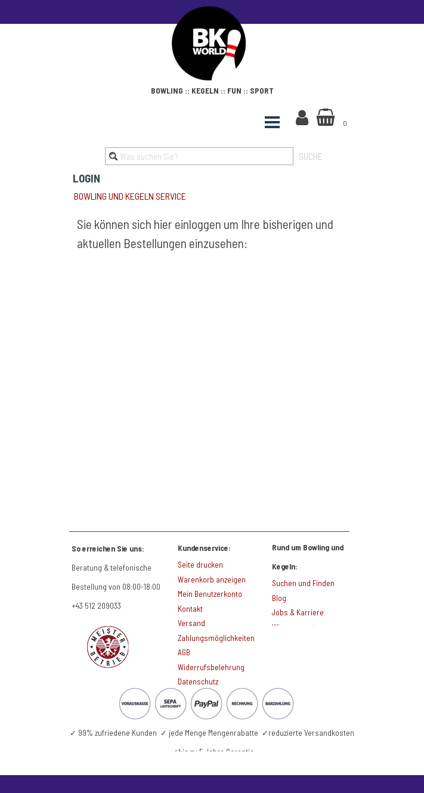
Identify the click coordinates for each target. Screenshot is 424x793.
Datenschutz (198, 681)
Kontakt (190, 609)
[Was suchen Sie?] (199, 156)
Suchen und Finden (303, 583)
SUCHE (310, 156)
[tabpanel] (212, 88)
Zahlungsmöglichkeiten (216, 638)
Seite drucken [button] (200, 564)
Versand (191, 623)
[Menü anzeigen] (272, 122)
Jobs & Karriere (298, 612)
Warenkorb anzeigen (212, 579)
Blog (279, 598)
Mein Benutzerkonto (210, 594)
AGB (184, 652)
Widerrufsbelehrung (211, 667)
